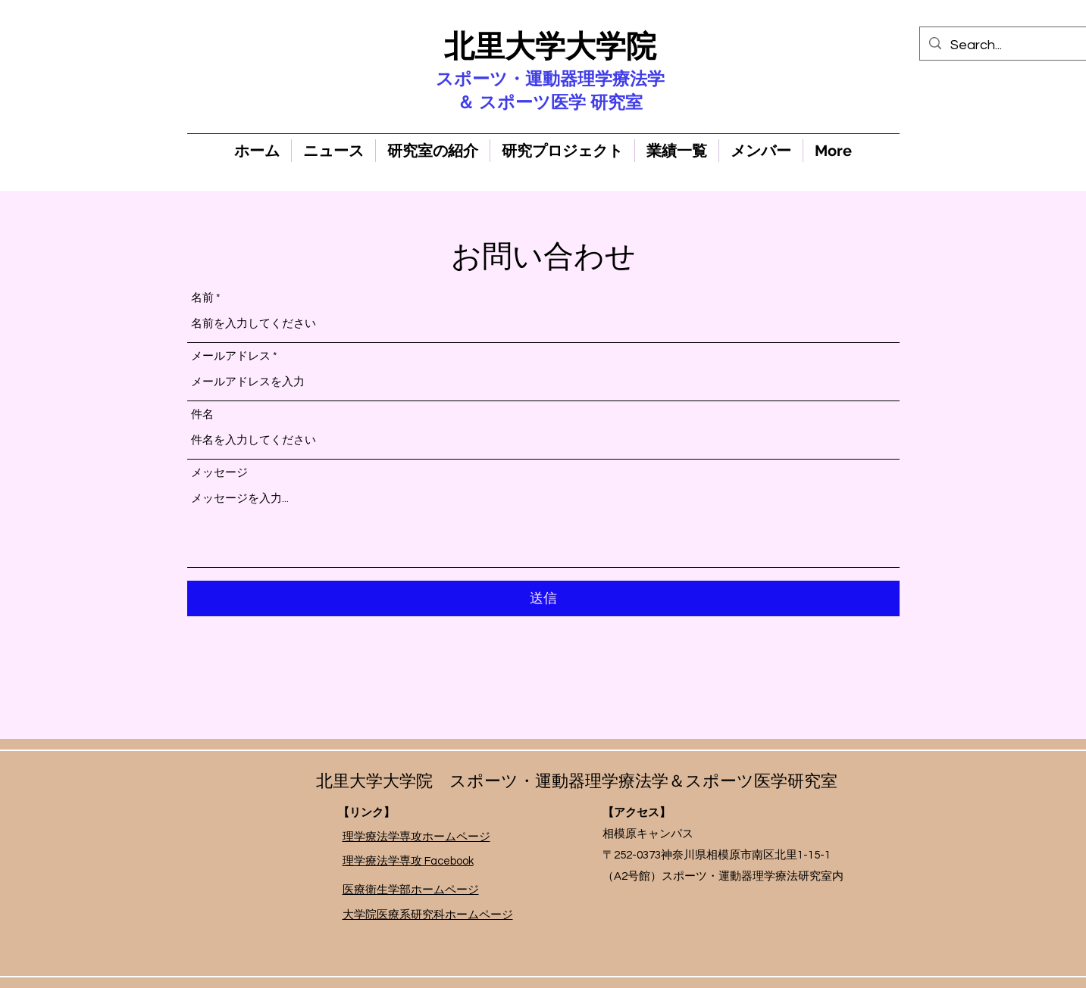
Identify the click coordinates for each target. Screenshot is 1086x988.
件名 (202, 414)
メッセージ (219, 472)
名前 (202, 298)
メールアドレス (231, 356)
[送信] (543, 598)
